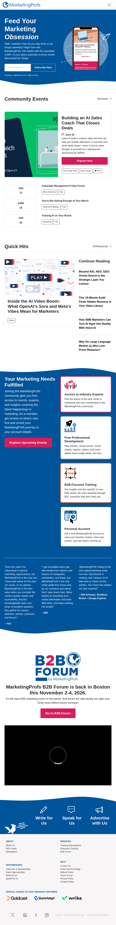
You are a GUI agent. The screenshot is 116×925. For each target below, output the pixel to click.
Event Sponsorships (15, 872)
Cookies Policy (67, 882)
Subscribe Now (43, 67)
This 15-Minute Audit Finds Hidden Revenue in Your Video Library (95, 301)
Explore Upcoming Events (28, 442)
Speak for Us (12, 878)
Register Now (84, 161)
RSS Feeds (11, 848)
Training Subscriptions (70, 845)
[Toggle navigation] (109, 5)
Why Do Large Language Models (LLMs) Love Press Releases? (95, 345)
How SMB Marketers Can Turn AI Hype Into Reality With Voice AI (95, 323)
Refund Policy (66, 872)
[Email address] (18, 67)
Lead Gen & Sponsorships (18, 869)
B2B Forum (65, 852)
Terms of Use (66, 875)
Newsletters (11, 852)
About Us (10, 845)
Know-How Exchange (70, 869)
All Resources (102, 246)
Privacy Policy (66, 878)
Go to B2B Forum (58, 664)
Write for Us (11, 875)
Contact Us (65, 866)
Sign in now (33, 75)
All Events (104, 99)
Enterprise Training (69, 848)
